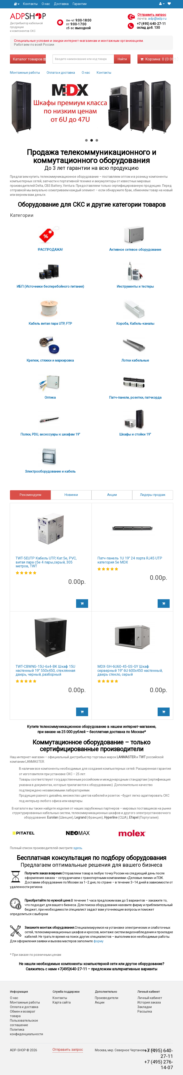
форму (99, 941)
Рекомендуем (30, 495)
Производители (106, 998)
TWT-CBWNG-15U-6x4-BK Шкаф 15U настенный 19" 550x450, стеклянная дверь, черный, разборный (45, 670)
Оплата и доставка (61, 72)
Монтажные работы (25, 72)
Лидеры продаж (152, 495)
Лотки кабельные (135, 360)
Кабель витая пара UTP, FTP (50, 324)
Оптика (50, 397)
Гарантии (80, 4)
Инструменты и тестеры (135, 286)
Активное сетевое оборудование (135, 250)
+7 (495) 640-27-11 (151, 24)
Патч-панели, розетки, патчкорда (135, 397)
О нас (46, 4)
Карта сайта (62, 1002)
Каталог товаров (29, 59)
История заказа (149, 1002)
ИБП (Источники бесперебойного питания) (50, 286)
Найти (122, 59)
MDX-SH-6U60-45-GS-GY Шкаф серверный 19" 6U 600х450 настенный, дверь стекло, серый (130, 670)
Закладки (144, 1007)
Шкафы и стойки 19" (135, 434)
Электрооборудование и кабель (50, 471)
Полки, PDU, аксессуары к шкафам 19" (50, 434)
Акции (112, 495)
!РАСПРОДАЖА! (50, 250)
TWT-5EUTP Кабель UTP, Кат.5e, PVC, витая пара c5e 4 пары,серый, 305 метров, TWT (46, 562)
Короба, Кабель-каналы (135, 324)
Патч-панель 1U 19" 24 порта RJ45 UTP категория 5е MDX (129, 560)
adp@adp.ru (157, 18)
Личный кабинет (149, 998)
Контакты (30, 4)
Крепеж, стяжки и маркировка (50, 360)
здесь (77, 848)
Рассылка (144, 1011)
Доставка (61, 4)
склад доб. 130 (148, 27)
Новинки (71, 495)
